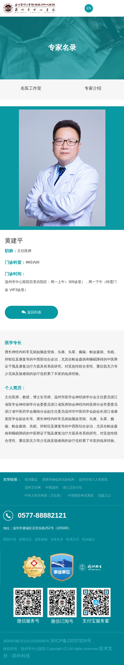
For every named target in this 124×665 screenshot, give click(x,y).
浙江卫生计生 (72, 487)
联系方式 (72, 539)
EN (89, 8)
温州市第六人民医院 (93, 479)
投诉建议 (31, 479)
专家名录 (56, 539)
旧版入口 (104, 495)
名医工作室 (31, 88)
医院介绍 (9, 539)
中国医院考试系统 (81, 495)
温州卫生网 (33, 487)
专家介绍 (93, 88)
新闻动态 (25, 539)
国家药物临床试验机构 (58, 479)
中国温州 (51, 487)
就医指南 (41, 539)
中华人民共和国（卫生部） (44, 495)
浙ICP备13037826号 (70, 640)
